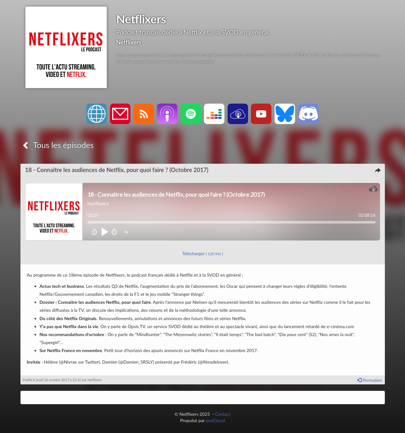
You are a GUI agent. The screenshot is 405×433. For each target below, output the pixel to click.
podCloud (215, 420)
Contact (222, 414)
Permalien (369, 380)
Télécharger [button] (202, 253)
